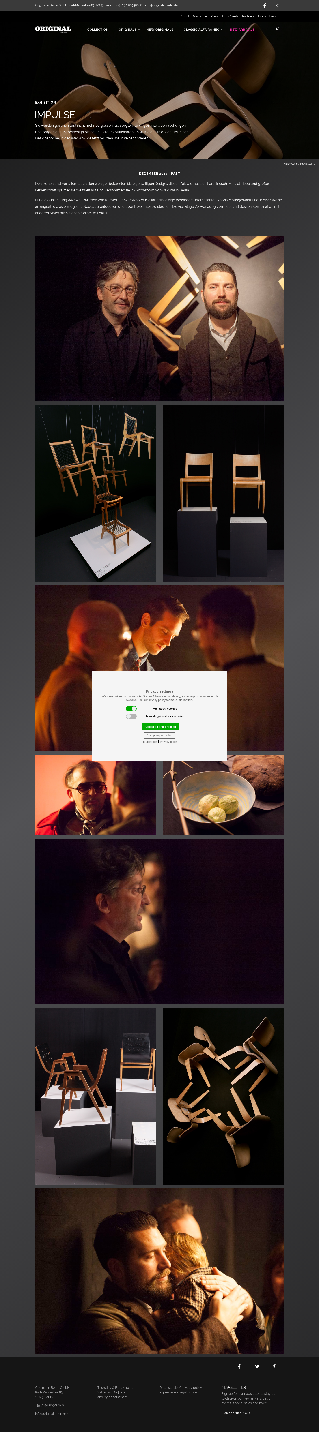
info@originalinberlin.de (161, 5)
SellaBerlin (155, 200)
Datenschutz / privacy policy (181, 1387)
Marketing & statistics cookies (155, 716)
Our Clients (230, 16)
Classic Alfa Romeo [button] (203, 29)
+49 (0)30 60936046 (49, 1405)
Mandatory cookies (151, 708)
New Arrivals (242, 29)
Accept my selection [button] (159, 735)
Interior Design (268, 16)
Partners (248, 16)
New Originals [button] (162, 29)
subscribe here (237, 1413)
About (185, 16)
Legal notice (149, 741)
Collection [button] (99, 29)
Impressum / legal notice (178, 1392)
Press (215, 16)
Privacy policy (168, 741)
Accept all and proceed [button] (160, 726)
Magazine (200, 16)
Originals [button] (129, 29)
